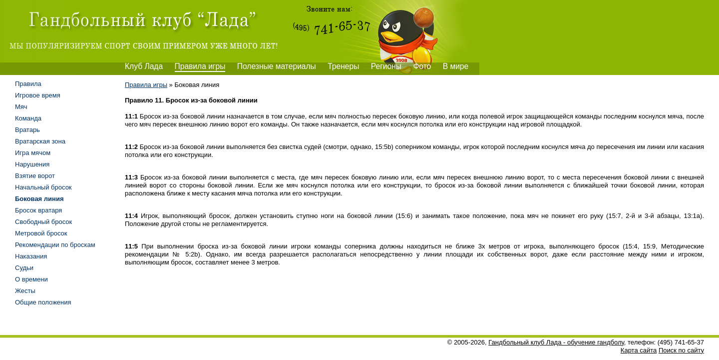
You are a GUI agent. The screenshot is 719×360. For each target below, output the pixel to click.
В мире (456, 66)
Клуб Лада (144, 66)
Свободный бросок (43, 222)
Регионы (386, 66)
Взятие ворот (35, 176)
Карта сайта (639, 350)
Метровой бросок (41, 233)
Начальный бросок (43, 187)
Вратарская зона (40, 141)
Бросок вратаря (38, 210)
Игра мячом (32, 152)
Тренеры (343, 66)
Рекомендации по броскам (55, 244)
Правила (28, 84)
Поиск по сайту (681, 350)
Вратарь (27, 130)
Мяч (21, 106)
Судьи (24, 268)
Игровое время (37, 95)
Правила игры (200, 66)
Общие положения (43, 302)
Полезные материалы (276, 66)
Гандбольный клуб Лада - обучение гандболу (556, 342)
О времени (31, 279)
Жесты (25, 290)
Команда (28, 118)
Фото (422, 66)
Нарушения (32, 164)
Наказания (31, 256)
